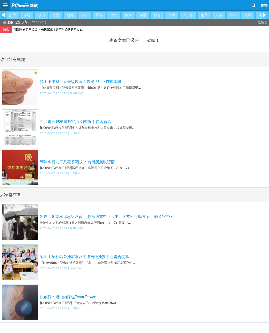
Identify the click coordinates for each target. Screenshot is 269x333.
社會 (56, 15)
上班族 (188, 15)
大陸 (114, 15)
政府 (247, 15)
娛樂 (143, 15)
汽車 (233, 15)
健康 (128, 15)
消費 (204, 15)
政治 (41, 15)
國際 (99, 15)
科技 (85, 15)
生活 (172, 15)
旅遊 (218, 15)
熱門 (12, 15)
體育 (157, 15)
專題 (27, 15)
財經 (70, 15)
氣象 (262, 22)
